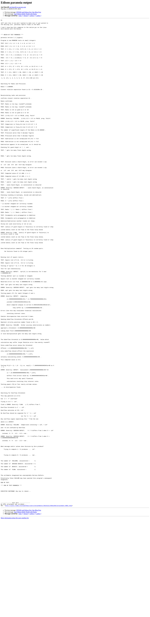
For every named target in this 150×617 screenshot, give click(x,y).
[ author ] (38, 15)
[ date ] (20, 15)
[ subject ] (32, 15)
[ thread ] (26, 15)
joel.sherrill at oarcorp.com (17, 7)
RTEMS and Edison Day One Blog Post (28, 12)
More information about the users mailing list (15, 615)
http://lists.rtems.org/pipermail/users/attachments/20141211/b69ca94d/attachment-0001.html (38, 603)
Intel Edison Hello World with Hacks (25, 14)
